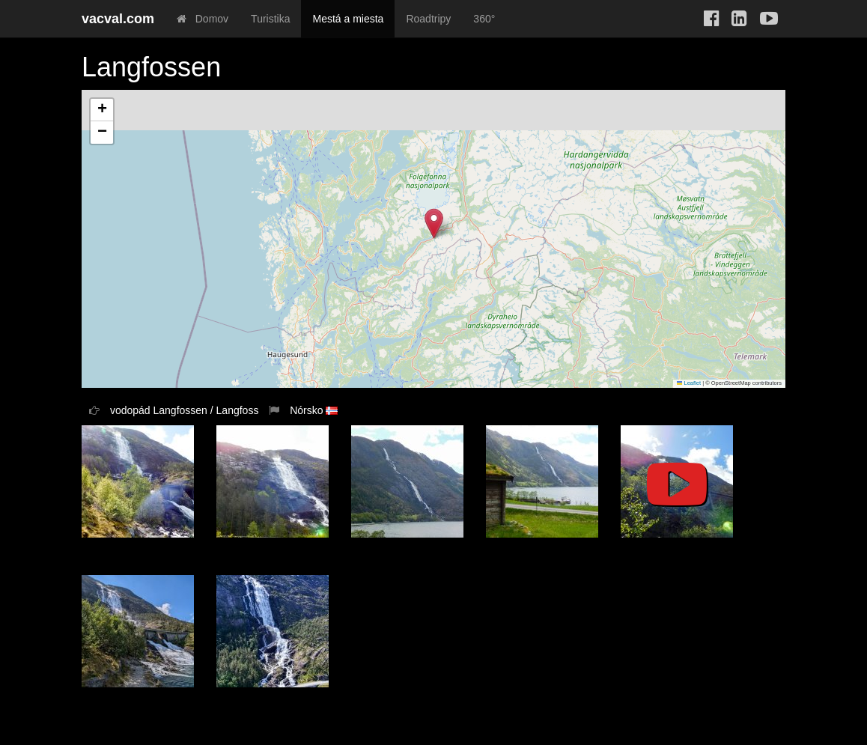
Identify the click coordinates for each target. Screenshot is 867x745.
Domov (202, 19)
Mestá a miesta (347, 19)
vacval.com (118, 18)
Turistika (270, 19)
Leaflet (689, 383)
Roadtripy (428, 19)
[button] (434, 223)
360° (484, 19)
